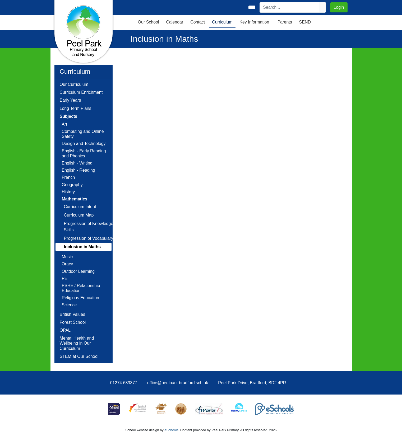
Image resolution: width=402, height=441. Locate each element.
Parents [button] (285, 22)
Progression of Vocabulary (88, 238)
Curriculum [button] (222, 22)
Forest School (73, 322)
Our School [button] (148, 22)
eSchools (171, 430)
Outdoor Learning (78, 271)
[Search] (289, 7)
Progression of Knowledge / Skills (90, 226)
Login (339, 7)
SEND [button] (305, 22)
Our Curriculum (74, 84)
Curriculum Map (79, 215)
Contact (197, 22)
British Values (72, 314)
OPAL (65, 330)
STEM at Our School (79, 356)
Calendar (174, 22)
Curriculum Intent (80, 206)
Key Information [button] (254, 22)
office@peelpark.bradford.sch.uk (177, 383)
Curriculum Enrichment (81, 92)
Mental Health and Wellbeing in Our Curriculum (77, 343)
